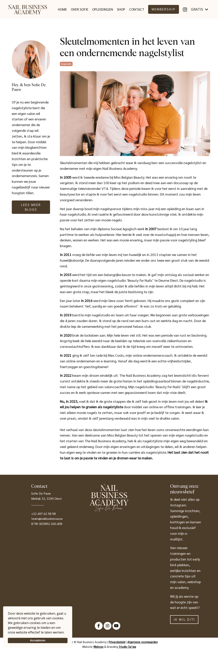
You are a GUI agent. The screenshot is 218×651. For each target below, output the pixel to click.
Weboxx (98, 646)
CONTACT (136, 9)
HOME (62, 9)
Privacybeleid (117, 642)
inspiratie (66, 64)
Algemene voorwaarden (142, 642)
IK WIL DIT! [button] (184, 619)
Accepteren (37, 640)
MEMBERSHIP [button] (163, 9)
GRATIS (199, 9)
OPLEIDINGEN (102, 9)
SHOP (121, 9)
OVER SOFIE (79, 9)
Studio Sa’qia (127, 646)
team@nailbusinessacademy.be (52, 518)
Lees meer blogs (31, 207)
